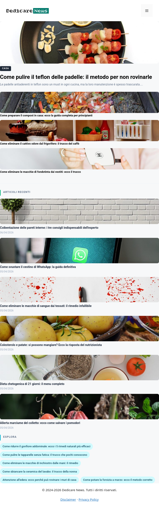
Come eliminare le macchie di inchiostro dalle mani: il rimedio (40, 463)
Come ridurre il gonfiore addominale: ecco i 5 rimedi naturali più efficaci (46, 446)
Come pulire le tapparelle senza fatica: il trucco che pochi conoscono (45, 454)
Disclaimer (68, 499)
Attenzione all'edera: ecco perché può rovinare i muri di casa (39, 479)
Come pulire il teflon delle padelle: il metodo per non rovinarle (76, 77)
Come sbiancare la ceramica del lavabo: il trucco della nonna (40, 471)
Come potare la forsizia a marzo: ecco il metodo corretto (117, 479)
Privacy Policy (89, 499)
